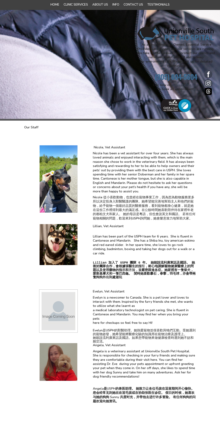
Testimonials (158, 5)
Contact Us (133, 5)
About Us (100, 5)
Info (115, 5)
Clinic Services (76, 5)
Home (54, 5)
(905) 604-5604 (176, 77)
